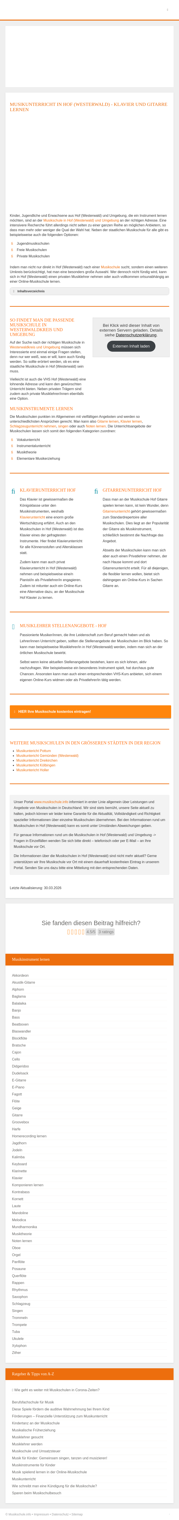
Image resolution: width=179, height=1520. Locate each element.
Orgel (16, 1255)
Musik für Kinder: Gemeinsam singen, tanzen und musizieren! (59, 1458)
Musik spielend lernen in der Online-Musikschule (49, 1472)
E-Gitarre (19, 1080)
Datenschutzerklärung (136, 335)
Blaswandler (21, 1031)
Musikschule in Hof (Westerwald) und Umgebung (81, 220)
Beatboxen (20, 1024)
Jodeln (17, 1150)
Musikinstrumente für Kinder (33, 1465)
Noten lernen (96, 426)
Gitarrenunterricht (116, 511)
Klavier (17, 1178)
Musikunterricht (24, 1479)
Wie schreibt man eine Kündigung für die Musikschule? (54, 1486)
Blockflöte (19, 1038)
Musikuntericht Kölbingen (35, 765)
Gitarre (17, 1115)
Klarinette (19, 1171)
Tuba (16, 1332)
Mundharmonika (24, 1227)
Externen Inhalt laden (131, 346)
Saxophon (20, 1297)
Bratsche (19, 1045)
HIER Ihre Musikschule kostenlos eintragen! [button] (51, 711)
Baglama (19, 996)
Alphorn (18, 989)
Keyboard (19, 1164)
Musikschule (110, 267)
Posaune (19, 1269)
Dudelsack (20, 1073)
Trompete (19, 1325)
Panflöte (18, 1262)
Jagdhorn (19, 1143)
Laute (16, 1206)
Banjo (16, 1010)
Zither (16, 1353)
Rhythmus (20, 1290)
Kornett (17, 1199)
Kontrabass (21, 1192)
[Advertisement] (89, 56)
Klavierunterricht (32, 517)
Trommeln (19, 1318)
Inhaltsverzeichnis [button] (28, 291)
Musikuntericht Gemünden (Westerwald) (47, 755)
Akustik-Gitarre (23, 982)
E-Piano (18, 1087)
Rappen (18, 1283)
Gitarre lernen (108, 421)
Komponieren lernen (27, 1185)
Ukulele (18, 1339)
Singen (17, 1311)
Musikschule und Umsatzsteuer (36, 1451)
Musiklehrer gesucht (27, 1437)
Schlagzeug (21, 1304)
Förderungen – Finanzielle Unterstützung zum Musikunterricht (59, 1416)
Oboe (16, 1248)
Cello (16, 1059)
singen (63, 426)
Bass (16, 1017)
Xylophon (19, 1346)
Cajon (16, 1052)
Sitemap (77, 1514)
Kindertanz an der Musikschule (36, 1423)
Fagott (17, 1094)
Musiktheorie (22, 1234)
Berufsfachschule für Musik (33, 1402)
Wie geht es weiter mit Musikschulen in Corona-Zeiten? (56, 1390)
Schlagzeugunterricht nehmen (33, 426)
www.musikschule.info (51, 802)
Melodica (19, 1220)
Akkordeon (20, 975)
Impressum (41, 1514)
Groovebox (20, 1122)
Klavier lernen (131, 421)
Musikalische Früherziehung (33, 1430)
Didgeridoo (20, 1066)
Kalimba (18, 1157)
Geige (16, 1108)
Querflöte (19, 1276)
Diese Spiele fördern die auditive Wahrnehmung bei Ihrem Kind (60, 1409)
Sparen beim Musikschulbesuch (36, 1493)
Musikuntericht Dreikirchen (37, 760)
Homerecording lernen (29, 1136)
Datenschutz (60, 1514)
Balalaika (19, 1003)
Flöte (16, 1101)
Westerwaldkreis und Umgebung (35, 347)
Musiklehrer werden (27, 1444)
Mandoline (20, 1213)
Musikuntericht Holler (32, 770)
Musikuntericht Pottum (33, 751)
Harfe (16, 1129)
